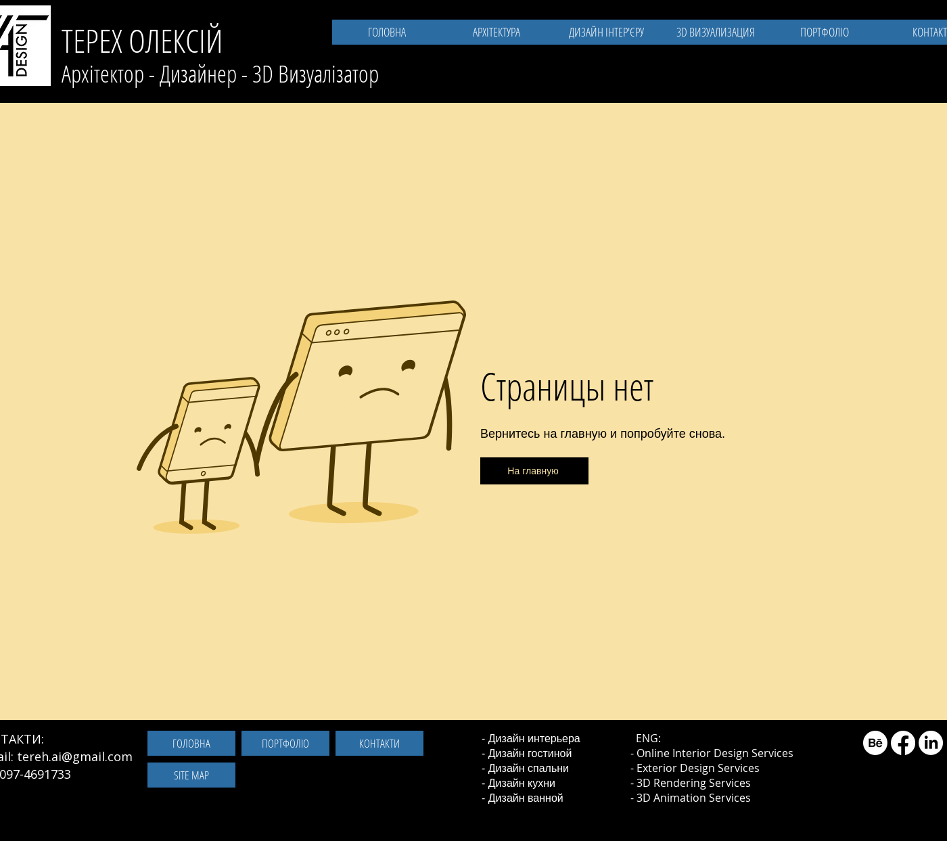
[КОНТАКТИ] (379, 743)
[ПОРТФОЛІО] (285, 743)
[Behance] (875, 743)
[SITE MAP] (191, 775)
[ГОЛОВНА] (191, 743)
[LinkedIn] (931, 743)
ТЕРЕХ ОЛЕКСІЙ (142, 40)
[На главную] (534, 470)
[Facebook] (903, 743)
